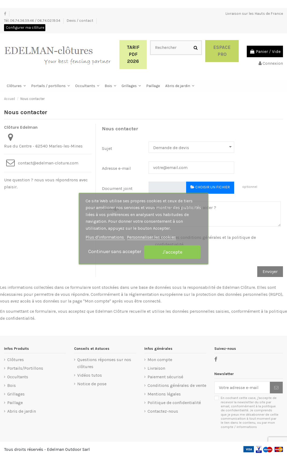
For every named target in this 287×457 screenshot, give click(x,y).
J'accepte (172, 252)
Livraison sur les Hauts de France (254, 13)
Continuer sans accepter (114, 251)
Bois (11, 385)
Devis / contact (80, 20)
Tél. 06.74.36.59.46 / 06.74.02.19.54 (32, 20)
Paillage (15, 402)
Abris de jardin (21, 411)
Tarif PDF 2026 (133, 54)
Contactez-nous (163, 411)
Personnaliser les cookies (151, 237)
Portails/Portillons (25, 368)
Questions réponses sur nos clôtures (104, 363)
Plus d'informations (105, 237)
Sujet (107, 148)
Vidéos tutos (89, 375)
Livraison (156, 368)
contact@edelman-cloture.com (48, 162)
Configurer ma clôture (25, 27)
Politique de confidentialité (174, 402)
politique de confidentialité (248, 408)
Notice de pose (91, 383)
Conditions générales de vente (177, 385)
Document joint (117, 188)
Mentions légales (164, 394)
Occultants (17, 376)
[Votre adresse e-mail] (242, 387)
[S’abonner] (276, 387)
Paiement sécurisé (165, 376)
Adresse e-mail (116, 168)
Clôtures (15, 359)
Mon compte (160, 359)
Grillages (16, 394)
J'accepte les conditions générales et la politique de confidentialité (205, 241)
